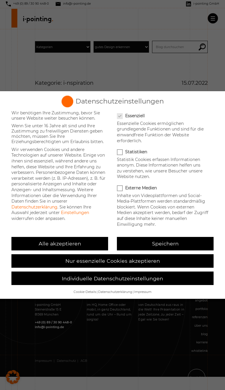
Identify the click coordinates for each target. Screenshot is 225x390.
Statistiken (132, 152)
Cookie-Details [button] (85, 292)
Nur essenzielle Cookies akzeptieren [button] (112, 261)
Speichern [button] (165, 243)
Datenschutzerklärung (34, 207)
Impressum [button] (142, 292)
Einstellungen (75, 212)
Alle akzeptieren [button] (60, 243)
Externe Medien (137, 188)
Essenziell (131, 115)
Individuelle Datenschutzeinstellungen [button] (112, 278)
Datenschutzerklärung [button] (115, 292)
